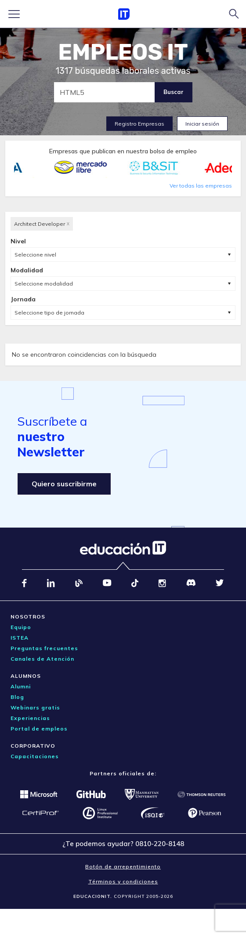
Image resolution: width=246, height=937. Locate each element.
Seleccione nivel (35, 254)
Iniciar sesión (202, 123)
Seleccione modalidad (43, 283)
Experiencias (30, 718)
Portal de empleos (39, 728)
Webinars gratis (35, 707)
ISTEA (20, 637)
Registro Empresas (139, 123)
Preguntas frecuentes (44, 648)
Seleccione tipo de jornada (49, 312)
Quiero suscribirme (64, 483)
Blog (17, 697)
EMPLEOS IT (123, 52)
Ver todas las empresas (201, 185)
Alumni (21, 686)
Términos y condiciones (123, 881)
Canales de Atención (42, 658)
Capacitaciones (35, 756)
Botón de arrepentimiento (123, 866)
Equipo (21, 627)
